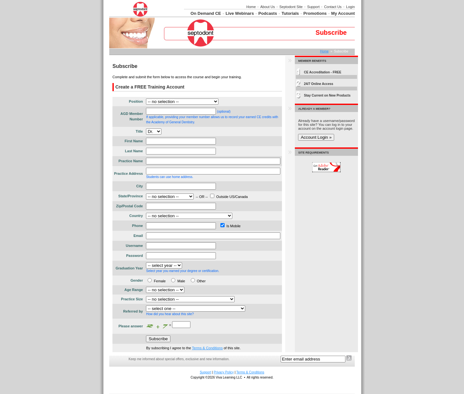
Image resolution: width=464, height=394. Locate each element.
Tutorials (290, 13)
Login (350, 7)
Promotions (315, 13)
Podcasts (267, 13)
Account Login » (316, 137)
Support (313, 7)
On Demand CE (205, 13)
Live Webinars (240, 13)
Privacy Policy (224, 372)
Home (251, 7)
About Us (267, 7)
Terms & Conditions (207, 348)
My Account (343, 13)
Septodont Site (291, 7)
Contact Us (333, 7)
